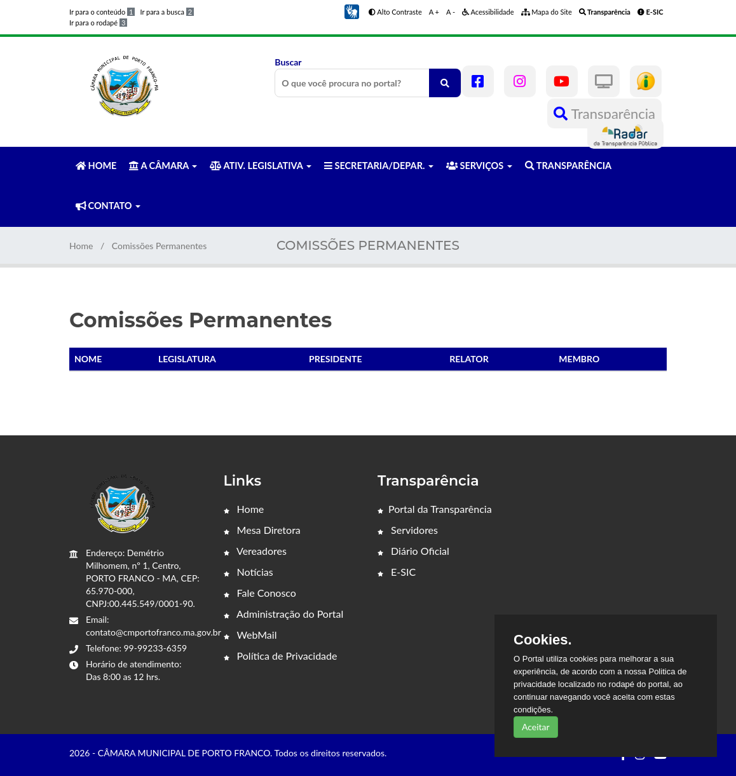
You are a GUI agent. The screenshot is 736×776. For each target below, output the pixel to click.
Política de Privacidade (280, 656)
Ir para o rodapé (98, 22)
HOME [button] (96, 165)
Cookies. (543, 640)
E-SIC (397, 572)
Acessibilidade (488, 12)
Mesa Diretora (262, 530)
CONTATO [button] (108, 205)
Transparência (604, 113)
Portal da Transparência (435, 509)
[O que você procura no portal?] (445, 83)
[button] (351, 10)
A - (450, 12)
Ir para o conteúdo (102, 12)
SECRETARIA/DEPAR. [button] (378, 165)
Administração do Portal (284, 614)
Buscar (368, 77)
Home (81, 245)
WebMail (250, 635)
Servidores (408, 530)
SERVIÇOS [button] (479, 165)
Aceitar (536, 726)
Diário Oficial (413, 551)
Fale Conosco (260, 593)
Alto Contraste (395, 12)
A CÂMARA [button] (163, 165)
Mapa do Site (546, 12)
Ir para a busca (167, 12)
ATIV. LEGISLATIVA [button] (260, 165)
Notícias (248, 572)
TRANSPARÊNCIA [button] (568, 165)
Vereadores (255, 551)
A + (434, 12)
